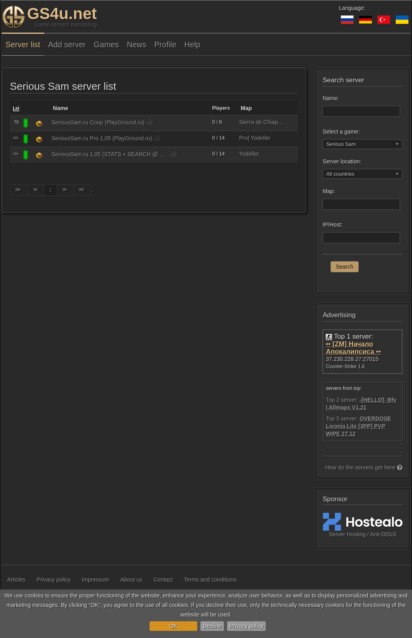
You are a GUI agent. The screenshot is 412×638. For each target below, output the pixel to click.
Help (192, 44)
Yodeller (249, 154)
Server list (23, 44)
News (136, 44)
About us (131, 579)
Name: (331, 98)
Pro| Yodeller (254, 138)
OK (173, 626)
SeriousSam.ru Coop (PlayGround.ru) (97, 122)
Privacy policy (246, 626)
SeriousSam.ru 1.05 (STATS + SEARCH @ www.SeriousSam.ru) (110, 154)
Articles (16, 579)
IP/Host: (332, 224)
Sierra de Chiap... (260, 122)
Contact (163, 579)
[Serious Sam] (39, 123)
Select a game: (341, 131)
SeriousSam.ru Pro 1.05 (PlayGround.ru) (101, 138)
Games (106, 44)
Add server (67, 44)
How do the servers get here (363, 467)
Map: (329, 191)
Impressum (95, 579)
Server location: (342, 161)
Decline (212, 626)
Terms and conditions (210, 579)
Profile (165, 44)
